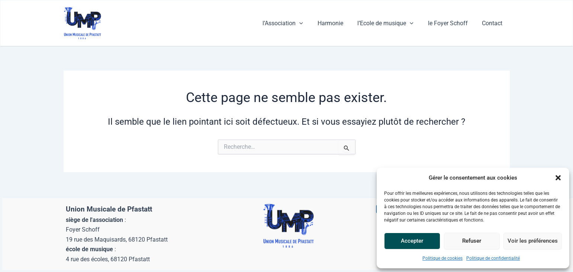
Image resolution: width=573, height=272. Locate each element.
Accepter (412, 240)
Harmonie (339, 23)
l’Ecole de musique (392, 23)
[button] (558, 177)
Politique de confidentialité (493, 258)
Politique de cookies (442, 258)
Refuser (471, 240)
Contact (493, 23)
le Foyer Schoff (451, 23)
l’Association (294, 23)
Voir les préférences (533, 240)
